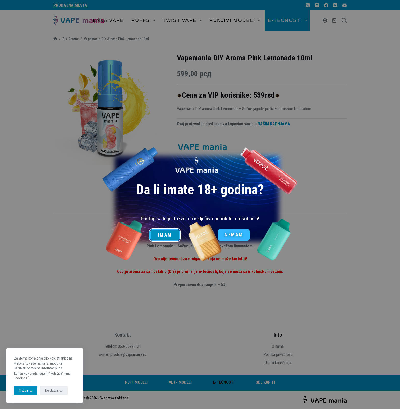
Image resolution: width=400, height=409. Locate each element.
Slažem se (25, 390)
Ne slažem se (53, 390)
